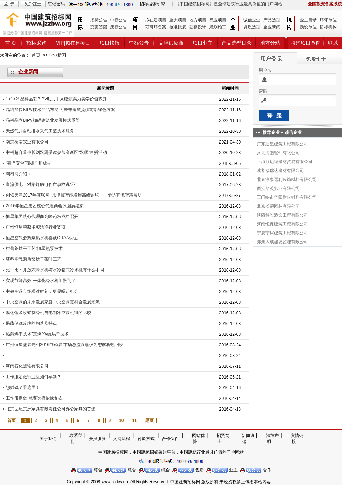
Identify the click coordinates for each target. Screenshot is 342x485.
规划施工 (217, 27)
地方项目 (197, 19)
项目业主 (203, 43)
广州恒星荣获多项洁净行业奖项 (36, 227)
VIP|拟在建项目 (73, 43)
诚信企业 (251, 19)
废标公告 (118, 27)
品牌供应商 (171, 43)
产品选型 (271, 19)
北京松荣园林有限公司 (278, 206)
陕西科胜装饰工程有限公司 (282, 215)
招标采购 (36, 43)
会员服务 (97, 438)
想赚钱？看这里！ (23, 387)
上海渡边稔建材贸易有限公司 (284, 161)
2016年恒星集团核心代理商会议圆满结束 (45, 205)
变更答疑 (98, 27)
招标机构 (328, 27)
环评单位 (328, 19)
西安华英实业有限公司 (278, 188)
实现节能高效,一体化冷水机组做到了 (40, 280)
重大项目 (177, 19)
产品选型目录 (237, 43)
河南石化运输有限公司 (27, 366)
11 (134, 420)
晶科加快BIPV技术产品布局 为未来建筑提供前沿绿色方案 (60, 109)
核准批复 (177, 27)
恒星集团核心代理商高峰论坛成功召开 (42, 216)
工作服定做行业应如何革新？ (33, 376)
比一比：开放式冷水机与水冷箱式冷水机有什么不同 (55, 269)
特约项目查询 (306, 43)
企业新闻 (271, 27)
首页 (36, 55)
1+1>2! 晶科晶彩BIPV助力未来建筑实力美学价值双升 (56, 99)
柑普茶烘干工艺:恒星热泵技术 (34, 248)
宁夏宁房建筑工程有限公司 (282, 232)
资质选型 (251, 27)
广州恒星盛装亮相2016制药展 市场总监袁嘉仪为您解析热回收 (64, 344)
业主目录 (308, 19)
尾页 (149, 420)
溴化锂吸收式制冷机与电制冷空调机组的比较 (48, 312)
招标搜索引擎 (152, 3)
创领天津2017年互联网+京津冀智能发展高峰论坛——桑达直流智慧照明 (74, 195)
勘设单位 (308, 27)
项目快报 (110, 43)
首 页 (10, 43)
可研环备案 (155, 27)
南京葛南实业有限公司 (27, 141)
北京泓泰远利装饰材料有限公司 (287, 179)
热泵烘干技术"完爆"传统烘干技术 (37, 334)
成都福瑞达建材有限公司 (280, 170)
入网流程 (121, 438)
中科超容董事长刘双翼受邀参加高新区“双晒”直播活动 (56, 152)
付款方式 (146, 438)
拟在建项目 (155, 19)
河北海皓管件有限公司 (278, 152)
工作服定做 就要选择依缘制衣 (34, 398)
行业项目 (217, 19)
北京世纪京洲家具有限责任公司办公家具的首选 (50, 408)
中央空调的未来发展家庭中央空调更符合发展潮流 (53, 301)
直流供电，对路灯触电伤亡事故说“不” (41, 184)
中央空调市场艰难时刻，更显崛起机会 (42, 291)
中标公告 (118, 19)
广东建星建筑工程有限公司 (282, 143)
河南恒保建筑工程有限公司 (282, 223)
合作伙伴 (170, 438)
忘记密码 (56, 3)
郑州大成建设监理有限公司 (282, 241)
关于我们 (48, 438)
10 (121, 420)
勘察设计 (197, 27)
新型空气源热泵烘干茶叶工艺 (33, 259)
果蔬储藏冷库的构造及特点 (31, 323)
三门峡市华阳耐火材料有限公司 (287, 197)
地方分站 (270, 43)
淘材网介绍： (18, 173)
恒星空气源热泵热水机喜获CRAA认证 (41, 237)
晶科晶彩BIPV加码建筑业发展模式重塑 (42, 120)
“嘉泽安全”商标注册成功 (28, 163)
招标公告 (98, 19)
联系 (333, 43)
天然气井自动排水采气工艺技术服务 (40, 131)
